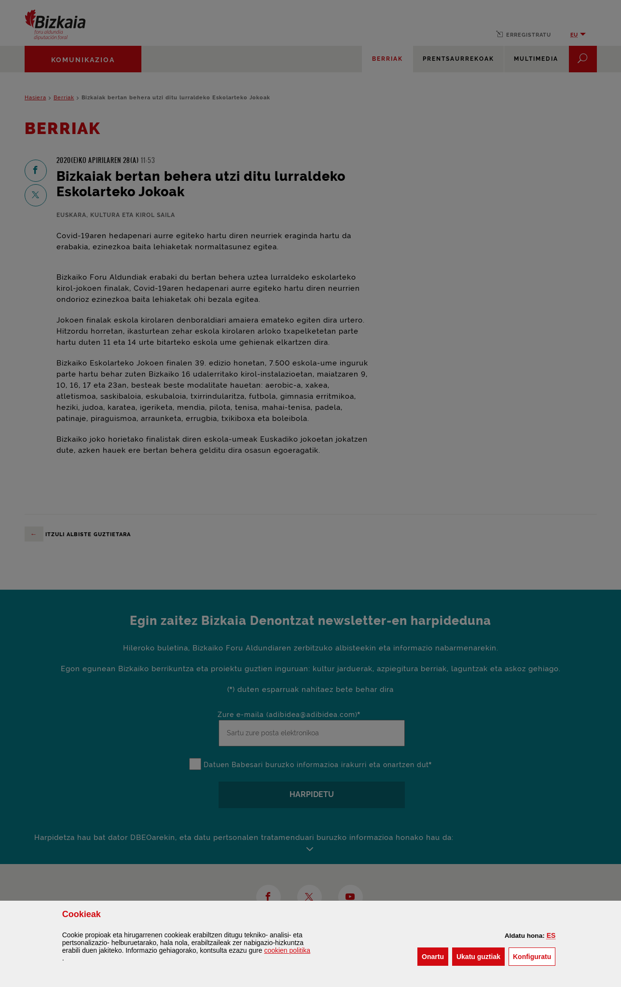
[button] (551, 935)
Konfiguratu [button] (534, 955)
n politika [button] (287, 950)
